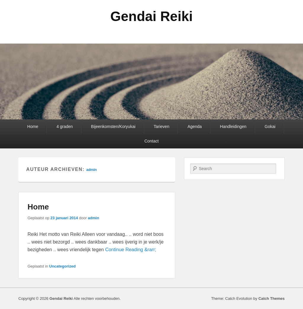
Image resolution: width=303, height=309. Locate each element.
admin (91, 170)
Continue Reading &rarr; (130, 249)
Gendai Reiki (151, 16)
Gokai (270, 126)
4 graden (65, 126)
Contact (151, 141)
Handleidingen (233, 126)
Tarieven (161, 126)
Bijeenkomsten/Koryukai (113, 126)
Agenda (195, 126)
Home (32, 126)
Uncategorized (62, 266)
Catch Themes (271, 298)
